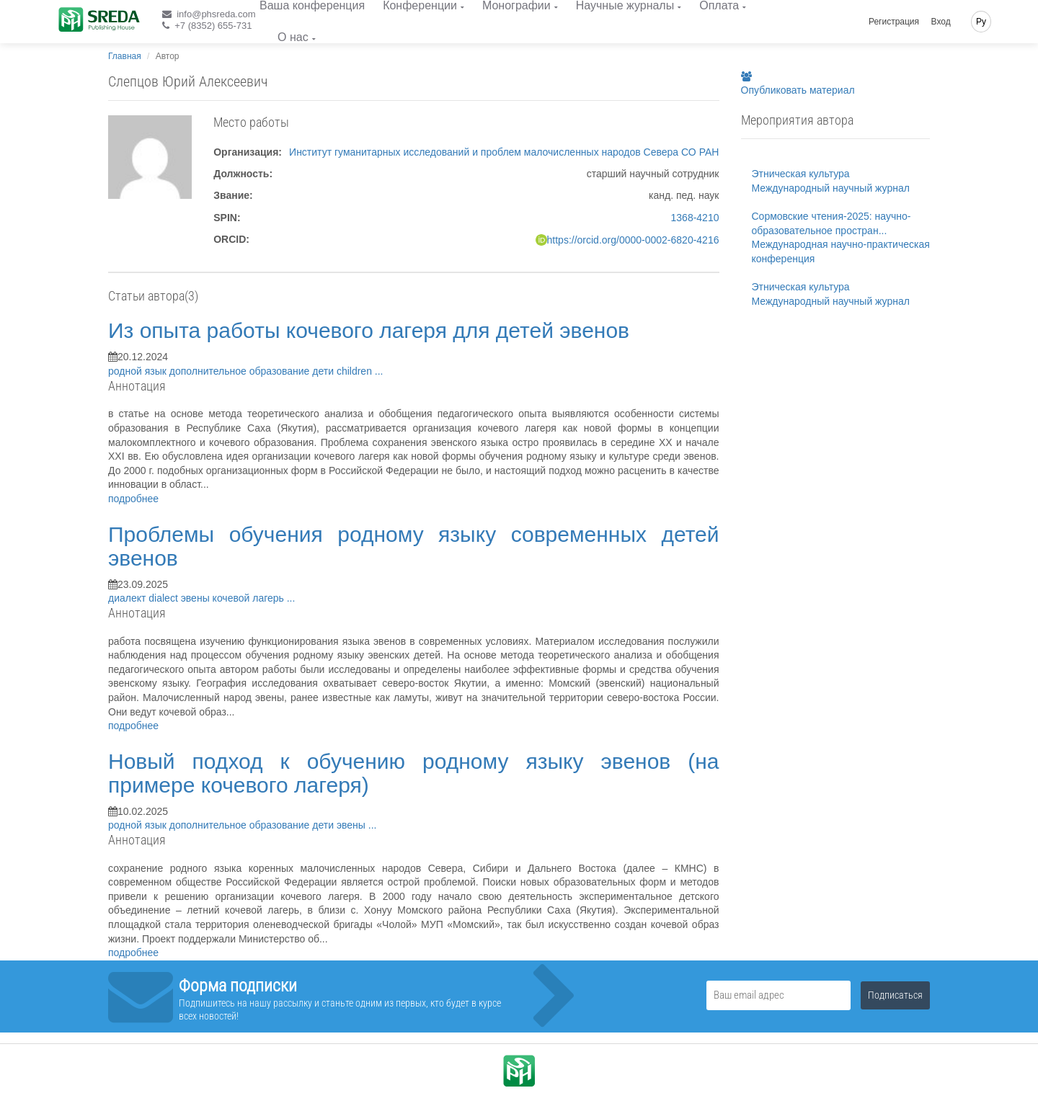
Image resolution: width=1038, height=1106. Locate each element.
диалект (128, 598)
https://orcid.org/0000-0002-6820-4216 (633, 240)
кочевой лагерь (250, 598)
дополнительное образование (241, 371)
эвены (197, 598)
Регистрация (894, 22)
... (379, 371)
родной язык (138, 371)
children (356, 371)
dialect (164, 598)
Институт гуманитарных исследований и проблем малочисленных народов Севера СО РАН (504, 152)
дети (324, 371)
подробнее (133, 498)
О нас (293, 37)
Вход (941, 22)
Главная (124, 56)
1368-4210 (695, 217)
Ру (981, 22)
